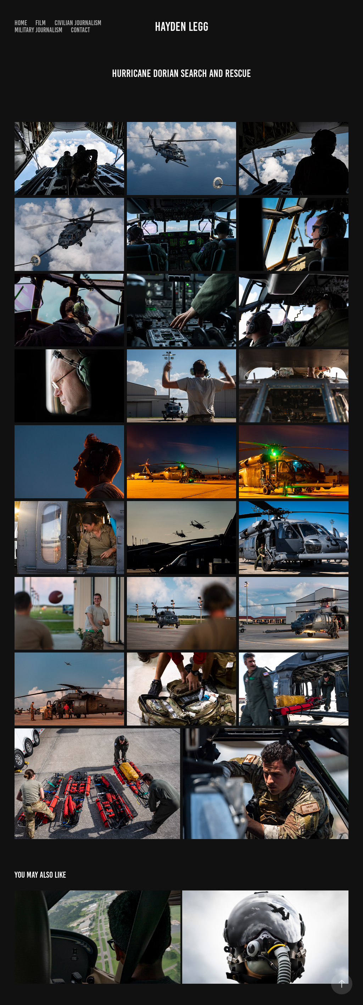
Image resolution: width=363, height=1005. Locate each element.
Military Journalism (38, 30)
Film (40, 23)
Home (21, 23)
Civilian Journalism (78, 23)
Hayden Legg (181, 26)
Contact (80, 30)
